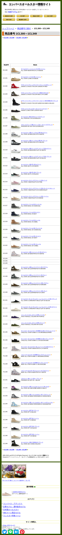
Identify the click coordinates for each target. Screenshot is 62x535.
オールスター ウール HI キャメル (30, 220)
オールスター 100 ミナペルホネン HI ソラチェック (35, 394)
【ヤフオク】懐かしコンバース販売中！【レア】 (16, 480)
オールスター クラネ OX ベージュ (31, 77)
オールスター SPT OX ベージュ (30, 434)
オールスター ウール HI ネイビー (30, 212)
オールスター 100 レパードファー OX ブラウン (35, 283)
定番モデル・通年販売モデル (14, 506)
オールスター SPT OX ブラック (30, 426)
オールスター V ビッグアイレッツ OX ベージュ (35, 196)
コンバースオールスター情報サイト (30, 4)
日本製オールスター (11, 509)
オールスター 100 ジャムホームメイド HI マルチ (35, 386)
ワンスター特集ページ (12, 515)
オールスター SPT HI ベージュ (30, 418)
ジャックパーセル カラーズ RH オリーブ (33, 323)
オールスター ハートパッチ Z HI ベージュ (33, 69)
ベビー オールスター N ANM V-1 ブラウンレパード (35, 354)
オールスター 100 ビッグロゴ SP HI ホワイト (34, 132)
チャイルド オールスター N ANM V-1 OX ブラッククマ (37, 338)
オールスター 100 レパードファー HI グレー (34, 275)
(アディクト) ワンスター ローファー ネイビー (34, 108)
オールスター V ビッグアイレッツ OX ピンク (34, 180)
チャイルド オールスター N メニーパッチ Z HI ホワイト (37, 346)
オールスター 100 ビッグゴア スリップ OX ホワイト (36, 148)
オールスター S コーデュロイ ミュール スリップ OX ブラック (39, 299)
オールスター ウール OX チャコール (31, 228)
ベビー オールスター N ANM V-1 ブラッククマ (34, 362)
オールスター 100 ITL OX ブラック (31, 172)
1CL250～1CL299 (21, 37)
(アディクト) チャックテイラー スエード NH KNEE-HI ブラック (39, 100)
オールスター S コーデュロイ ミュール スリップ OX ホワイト (39, 307)
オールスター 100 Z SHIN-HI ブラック (32, 442)
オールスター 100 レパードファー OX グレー (34, 291)
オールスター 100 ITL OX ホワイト (31, 164)
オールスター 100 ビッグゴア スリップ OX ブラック (36, 156)
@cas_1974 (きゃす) (9, 525)
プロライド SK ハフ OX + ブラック (31, 378)
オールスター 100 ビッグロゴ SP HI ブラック (34, 140)
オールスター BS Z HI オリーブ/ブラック (33, 116)
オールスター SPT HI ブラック (30, 410)
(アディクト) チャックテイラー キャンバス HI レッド (36, 85)
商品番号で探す (24, 28)
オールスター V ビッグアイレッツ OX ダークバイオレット (38, 188)
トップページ (8, 28)
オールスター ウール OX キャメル (31, 244)
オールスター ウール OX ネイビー (31, 236)
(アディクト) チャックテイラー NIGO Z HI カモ (35, 92)
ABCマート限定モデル (12, 513)
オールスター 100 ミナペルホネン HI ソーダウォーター (37, 402)
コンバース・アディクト (13, 503)
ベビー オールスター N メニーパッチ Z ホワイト (35, 370)
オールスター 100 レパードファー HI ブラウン (34, 267)
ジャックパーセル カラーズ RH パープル (33, 315)
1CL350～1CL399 (9, 37)
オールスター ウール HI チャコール (31, 204)
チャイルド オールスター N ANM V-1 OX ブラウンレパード (38, 331)
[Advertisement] (31, 51)
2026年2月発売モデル (19, 492)
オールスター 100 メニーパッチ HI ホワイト (34, 252)
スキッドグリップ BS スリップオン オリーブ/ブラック (37, 124)
